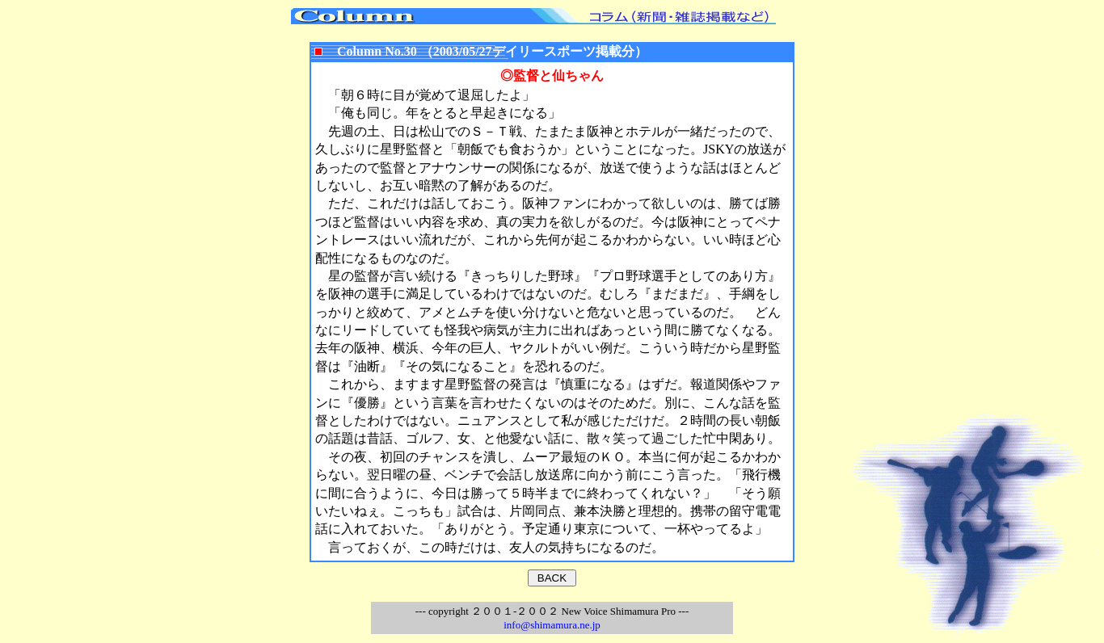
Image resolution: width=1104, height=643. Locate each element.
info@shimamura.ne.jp (552, 625)
